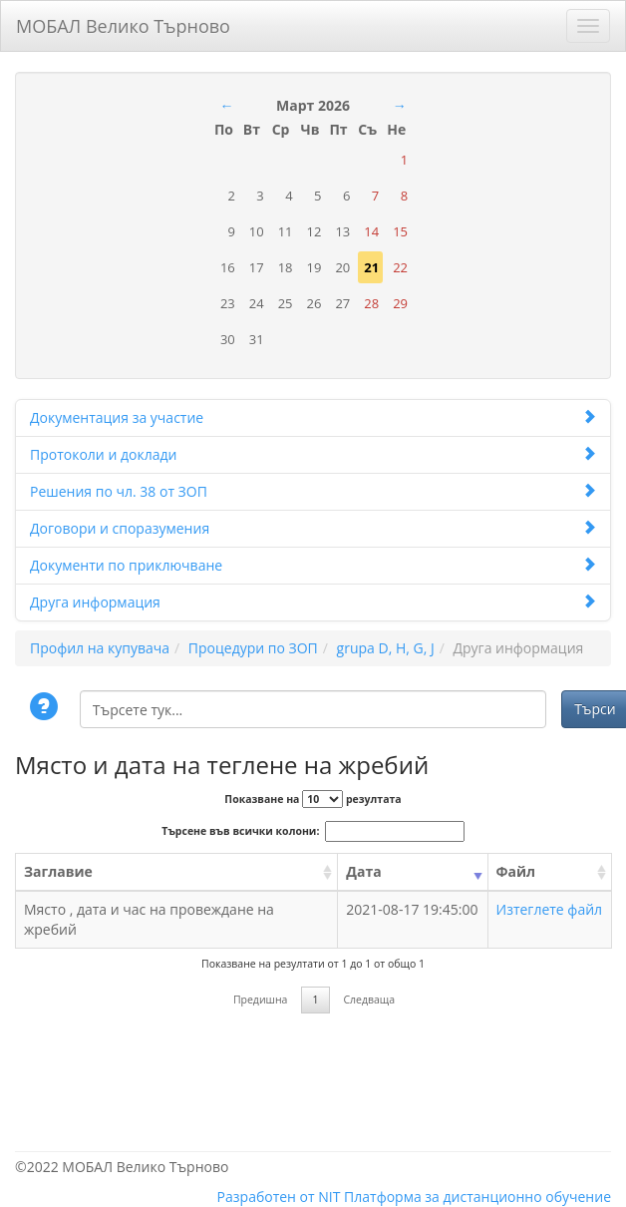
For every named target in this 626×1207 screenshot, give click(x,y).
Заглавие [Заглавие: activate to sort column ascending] (58, 871)
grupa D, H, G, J (386, 647)
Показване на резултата (312, 799)
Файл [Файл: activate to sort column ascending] (516, 871)
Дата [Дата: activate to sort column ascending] (363, 871)
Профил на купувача (99, 647)
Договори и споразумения (313, 528)
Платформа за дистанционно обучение (477, 1196)
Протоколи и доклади (313, 454)
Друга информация (313, 602)
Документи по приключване (313, 565)
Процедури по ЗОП (253, 647)
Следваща (369, 999)
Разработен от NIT (279, 1196)
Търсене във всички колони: (312, 831)
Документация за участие (313, 417)
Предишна (260, 999)
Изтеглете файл (549, 909)
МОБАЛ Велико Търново (123, 22)
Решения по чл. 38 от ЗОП (313, 491)
